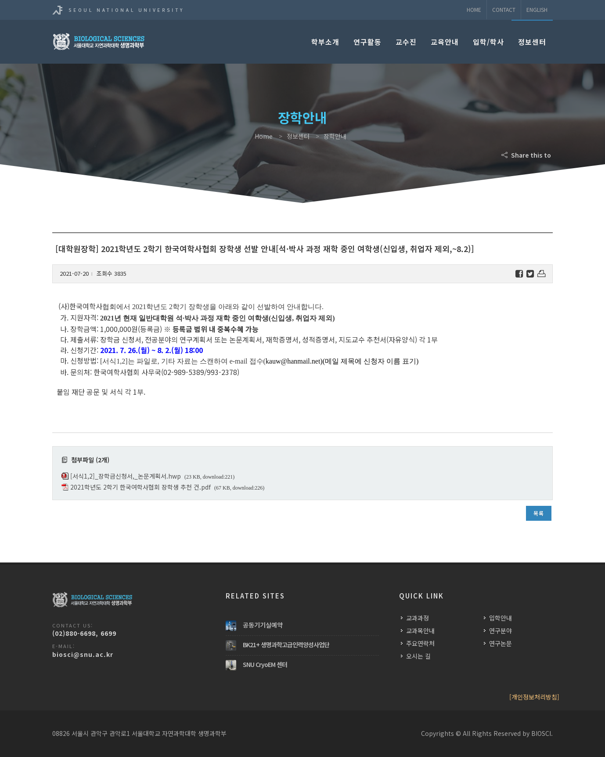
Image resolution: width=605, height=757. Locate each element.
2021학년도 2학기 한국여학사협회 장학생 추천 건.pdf (140, 487)
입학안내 (500, 617)
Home (474, 9)
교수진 (406, 41)
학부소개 (325, 41)
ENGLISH (536, 9)
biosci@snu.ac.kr (82, 654)
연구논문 (500, 643)
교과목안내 (420, 630)
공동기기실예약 (263, 624)
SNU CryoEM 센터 (265, 664)
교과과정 (417, 617)
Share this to (527, 155)
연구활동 (367, 41)
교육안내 (445, 41)
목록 (538, 513)
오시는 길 (418, 656)
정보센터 (532, 41)
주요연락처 (420, 643)
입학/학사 (488, 41)
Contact (503, 9)
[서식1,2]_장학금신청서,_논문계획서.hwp (125, 476)
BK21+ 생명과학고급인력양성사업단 (286, 644)
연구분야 (500, 630)
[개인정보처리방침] (534, 696)
